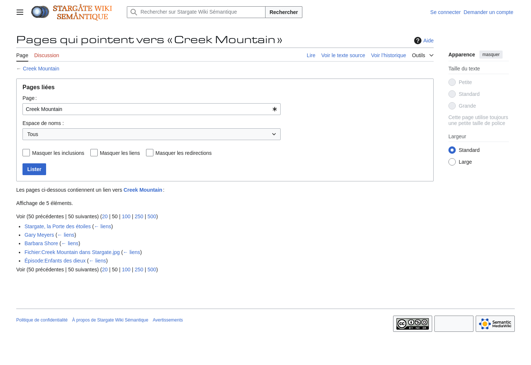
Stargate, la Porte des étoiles (57, 226)
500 (152, 216)
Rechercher (284, 12)
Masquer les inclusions (58, 153)
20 (105, 216)
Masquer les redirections (184, 153)
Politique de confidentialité (41, 320)
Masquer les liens (120, 153)
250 (139, 216)
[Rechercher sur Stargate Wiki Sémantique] (196, 12)
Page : (29, 98)
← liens (102, 226)
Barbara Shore (41, 243)
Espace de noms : (43, 123)
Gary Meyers (39, 235)
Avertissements (168, 320)
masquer (491, 54)
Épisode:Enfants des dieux (55, 261)
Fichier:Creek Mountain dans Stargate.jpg (71, 252)
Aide (423, 40)
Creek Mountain (41, 69)
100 (126, 216)
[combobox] (151, 109)
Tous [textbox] (32, 134)
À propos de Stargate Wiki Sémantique (110, 320)
